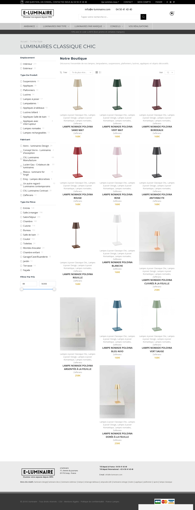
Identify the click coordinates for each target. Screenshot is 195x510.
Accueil (23, 41)
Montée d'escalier (32, 248)
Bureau (27, 230)
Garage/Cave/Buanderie (35, 256)
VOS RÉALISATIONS (138, 26)
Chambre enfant (31, 252)
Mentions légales (71, 501)
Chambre (27, 221)
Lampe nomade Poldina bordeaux (157, 128)
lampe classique (166, 482)
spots (156, 482)
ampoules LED (106, 482)
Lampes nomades (83, 120)
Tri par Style (36, 41)
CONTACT (128, 2)
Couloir (26, 239)
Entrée (26, 208)
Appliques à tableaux (33, 107)
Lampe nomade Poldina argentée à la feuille (78, 367)
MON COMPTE (144, 2)
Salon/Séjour (29, 217)
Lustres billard (30, 112)
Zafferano (77, 123)
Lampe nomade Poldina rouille (78, 276)
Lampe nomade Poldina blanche (117, 264)
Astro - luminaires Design (36, 145)
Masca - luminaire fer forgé (34, 173)
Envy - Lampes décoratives (36, 179)
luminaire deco (54, 482)
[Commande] (81, 72)
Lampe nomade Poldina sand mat (78, 128)
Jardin (26, 261)
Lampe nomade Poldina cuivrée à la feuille (157, 281)
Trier (63, 72)
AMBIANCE (29, 26)
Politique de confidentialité (92, 501)
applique (138, 482)
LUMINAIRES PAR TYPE (54, 26)
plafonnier (148, 482)
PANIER (158, 2)
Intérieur (27, 64)
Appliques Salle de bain (34, 116)
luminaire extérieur (68, 482)
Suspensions (29, 81)
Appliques (28, 85)
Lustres (27, 94)
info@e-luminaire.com (113, 475)
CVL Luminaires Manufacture (31, 159)
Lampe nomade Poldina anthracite (157, 196)
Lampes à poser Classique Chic (73, 115)
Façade (26, 270)
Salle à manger (30, 212)
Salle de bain (29, 234)
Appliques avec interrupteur (30, 122)
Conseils (115, 26)
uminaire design (41, 482)
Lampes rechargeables (34, 132)
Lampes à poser (31, 99)
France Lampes (112, 501)
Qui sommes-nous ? (110, 2)
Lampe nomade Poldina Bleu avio (117, 349)
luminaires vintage (120, 482)
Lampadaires (29, 103)
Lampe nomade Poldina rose (117, 196)
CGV (60, 501)
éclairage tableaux (92, 482)
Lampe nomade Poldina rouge (78, 196)
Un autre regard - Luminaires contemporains (36, 185)
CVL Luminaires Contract (35, 190)
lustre (131, 482)
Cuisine (27, 225)
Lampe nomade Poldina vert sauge (157, 349)
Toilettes (27, 243)
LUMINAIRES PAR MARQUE (88, 26)
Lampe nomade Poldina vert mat (117, 128)
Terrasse (27, 265)
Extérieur (27, 68)
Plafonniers (29, 90)
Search (143, 17)
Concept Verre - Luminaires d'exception (37, 151)
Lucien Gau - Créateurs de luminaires (36, 166)
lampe (80, 482)
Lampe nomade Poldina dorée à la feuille (117, 435)
